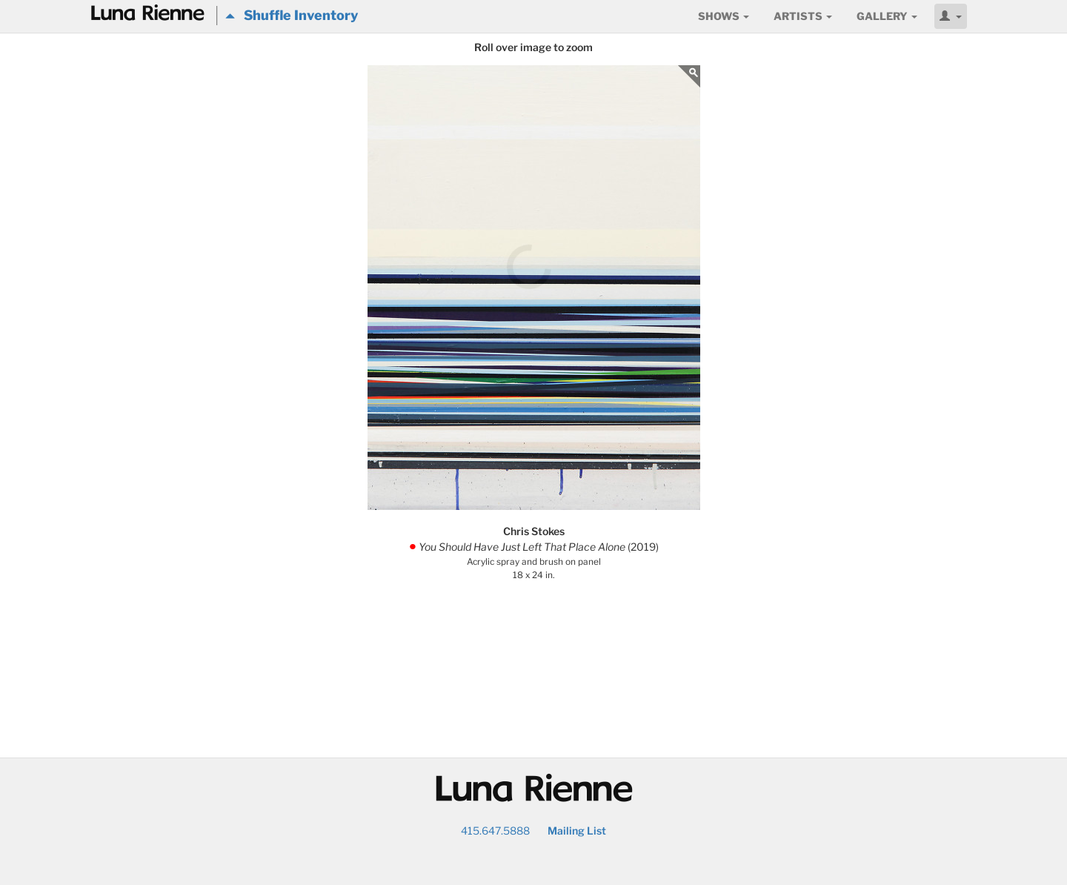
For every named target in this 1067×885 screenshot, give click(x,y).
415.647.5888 (495, 830)
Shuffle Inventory (291, 15)
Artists (803, 16)
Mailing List (577, 830)
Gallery (887, 16)
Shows (723, 16)
